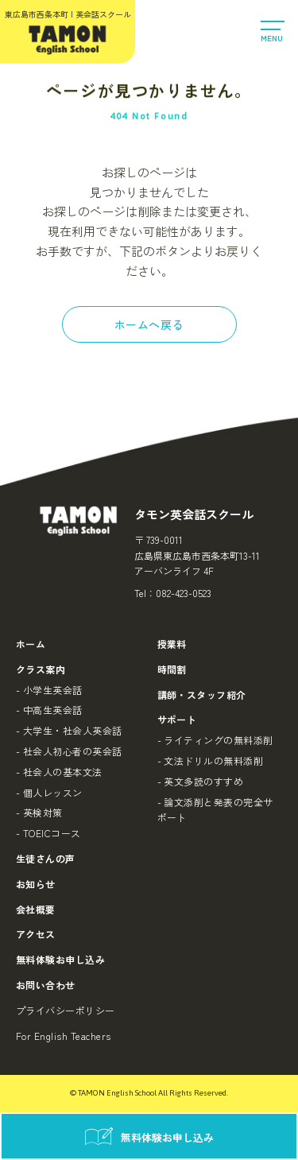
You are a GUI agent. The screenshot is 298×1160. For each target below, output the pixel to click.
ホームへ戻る (149, 324)
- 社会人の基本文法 (59, 771)
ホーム (30, 643)
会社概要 (36, 909)
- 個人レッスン (49, 792)
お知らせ (36, 883)
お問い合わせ (45, 984)
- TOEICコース (48, 833)
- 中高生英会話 (49, 709)
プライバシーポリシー (65, 1010)
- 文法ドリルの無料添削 (210, 760)
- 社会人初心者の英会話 (69, 751)
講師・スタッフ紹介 (201, 694)
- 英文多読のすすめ (200, 781)
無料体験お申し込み (60, 959)
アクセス (36, 934)
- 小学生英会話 (49, 689)
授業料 (172, 643)
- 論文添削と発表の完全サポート (215, 809)
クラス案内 (40, 669)
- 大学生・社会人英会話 (69, 730)
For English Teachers (63, 1035)
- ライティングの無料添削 (215, 740)
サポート (177, 719)
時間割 (172, 669)
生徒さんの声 (45, 858)
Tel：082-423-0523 (172, 592)
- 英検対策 (39, 812)
